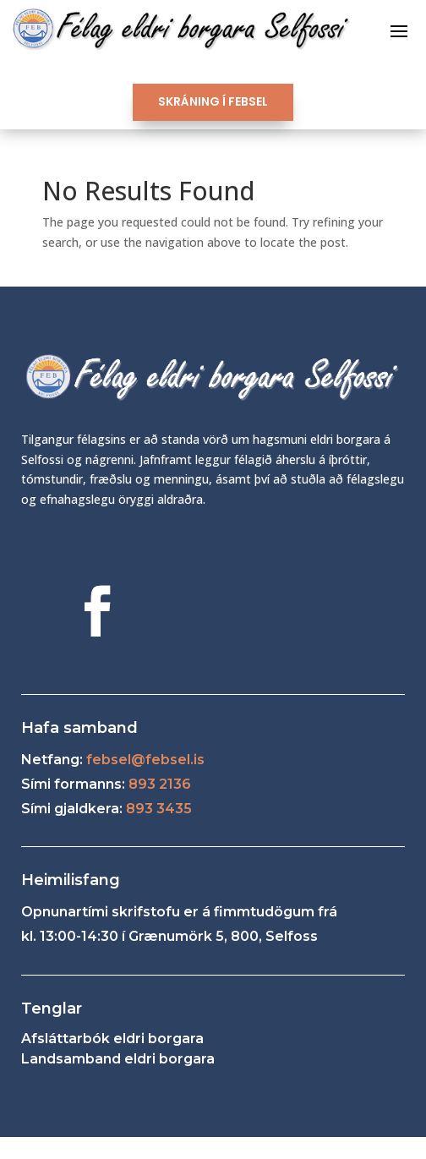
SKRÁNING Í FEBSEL (213, 101)
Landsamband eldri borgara (118, 1059)
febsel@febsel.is (145, 760)
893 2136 (159, 784)
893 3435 (159, 809)
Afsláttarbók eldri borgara (112, 1039)
